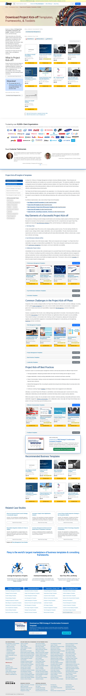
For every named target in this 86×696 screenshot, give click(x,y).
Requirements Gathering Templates (57, 678)
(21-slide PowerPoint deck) (42, 202)
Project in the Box (43, 57)
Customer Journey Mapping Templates (70, 607)
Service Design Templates (70, 655)
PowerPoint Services (9, 659)
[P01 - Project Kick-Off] (60, 72)
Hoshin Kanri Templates (40, 664)
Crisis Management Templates (26, 671)
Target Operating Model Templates (72, 671)
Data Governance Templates (41, 645)
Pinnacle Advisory (72, 57)
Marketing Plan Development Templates (13, 605)
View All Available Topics (67, 612)
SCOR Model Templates (70, 649)
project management (37, 305)
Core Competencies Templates (12, 607)
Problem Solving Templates (55, 667)
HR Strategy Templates (48, 605)
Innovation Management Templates (42, 673)
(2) (33, 31)
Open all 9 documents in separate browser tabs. (37, 113)
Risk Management (10, 218)
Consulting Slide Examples (40, 687)
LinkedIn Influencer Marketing (11, 671)
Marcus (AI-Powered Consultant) (11, 668)
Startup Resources (69, 687)
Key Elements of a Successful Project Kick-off (14, 186)
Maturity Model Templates (49, 612)
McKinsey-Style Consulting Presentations (58, 690)
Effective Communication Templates (51, 598)
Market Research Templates (56, 649)
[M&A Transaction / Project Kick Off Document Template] (60, 48)
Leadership (9, 211)
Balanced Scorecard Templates (31, 612)
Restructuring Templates (70, 645)
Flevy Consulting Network (10, 658)
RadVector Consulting (73, 341)
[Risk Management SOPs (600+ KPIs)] (60, 331)
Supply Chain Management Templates (32, 593)
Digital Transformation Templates (69, 595)
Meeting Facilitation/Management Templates (58, 655)
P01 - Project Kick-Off (59, 77)
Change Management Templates (50, 590)
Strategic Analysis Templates (71, 659)
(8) (30, 39)
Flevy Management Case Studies (20, 542)
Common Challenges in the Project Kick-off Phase (14, 188)
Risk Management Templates (30, 605)
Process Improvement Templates (56, 668)
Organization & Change (10, 649)
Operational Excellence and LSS (26, 687)
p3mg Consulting (58, 80)
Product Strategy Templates (55, 671)
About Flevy (56, 3)
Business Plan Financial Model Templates (71, 598)
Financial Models (9, 650)
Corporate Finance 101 (59, 58)
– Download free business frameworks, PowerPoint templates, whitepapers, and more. (43, 0)
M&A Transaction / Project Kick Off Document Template (58, 56)
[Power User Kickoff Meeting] (31, 95)
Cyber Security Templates (40, 643)
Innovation (15, 206)
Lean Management (54, 686)
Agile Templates (23, 645)
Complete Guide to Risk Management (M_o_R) (32, 338)
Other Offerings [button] (48, 3)
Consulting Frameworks (10, 652)
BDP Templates (23, 649)
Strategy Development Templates (12, 600)
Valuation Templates (69, 674)
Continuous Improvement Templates (27, 664)
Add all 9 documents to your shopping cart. (35, 114)
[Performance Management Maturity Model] (74, 269)
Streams (7, 656)
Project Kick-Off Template (45, 54)
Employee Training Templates (49, 600)
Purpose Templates (54, 674)
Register (78, 3)
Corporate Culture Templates (49, 595)
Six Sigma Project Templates (71, 656)
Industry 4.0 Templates (40, 668)
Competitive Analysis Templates (26, 662)
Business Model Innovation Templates (27, 652)
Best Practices (10, 200)
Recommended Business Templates (13, 192)
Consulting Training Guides (40, 689)
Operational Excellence (33, 588)
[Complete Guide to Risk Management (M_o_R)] (32, 331)
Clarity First (29, 421)
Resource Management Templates (72, 643)
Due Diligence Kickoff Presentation (30, 55)
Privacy (12, 672)
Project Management (11, 216)
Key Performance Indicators (12, 209)
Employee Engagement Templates (50, 607)
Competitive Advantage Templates (27, 661)
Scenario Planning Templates (71, 653)
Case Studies (38, 686)
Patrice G (28, 81)
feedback (43, 388)
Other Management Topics (71, 588)
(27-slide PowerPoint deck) (46, 211)
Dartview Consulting (31, 341)
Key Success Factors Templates (12, 612)
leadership (27, 321)
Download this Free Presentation (64, 449)
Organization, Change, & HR (52, 588)
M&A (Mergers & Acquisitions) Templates (13, 602)
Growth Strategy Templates (11, 595)
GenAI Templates (39, 658)
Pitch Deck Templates (54, 661)
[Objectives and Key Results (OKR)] (32, 269)
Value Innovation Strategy (70, 689)
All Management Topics (13, 7)
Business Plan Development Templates (28, 653)
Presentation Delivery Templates (69, 590)
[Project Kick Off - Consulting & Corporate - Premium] (31, 72)
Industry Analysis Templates (40, 670)
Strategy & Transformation (14, 588)
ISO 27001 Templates (39, 667)
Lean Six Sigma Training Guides (56, 687)
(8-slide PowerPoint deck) (46, 207)
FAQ (6, 672)
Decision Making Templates (11, 609)
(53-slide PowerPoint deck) (39, 204)
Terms (9, 672)
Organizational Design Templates (50, 593)
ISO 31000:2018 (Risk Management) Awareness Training (45, 338)
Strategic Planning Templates (11, 593)
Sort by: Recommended (74, 41)
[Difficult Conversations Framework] (46, 411)
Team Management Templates (50, 609)
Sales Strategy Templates (70, 652)
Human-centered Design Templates (42, 665)
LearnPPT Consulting (31, 279)
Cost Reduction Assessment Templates (28, 670)
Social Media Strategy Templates (69, 609)
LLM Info (52, 689)
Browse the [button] (37, 3)
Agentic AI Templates (24, 643)
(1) (39, 39)
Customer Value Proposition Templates (27, 677)
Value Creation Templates (70, 677)
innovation (74, 257)
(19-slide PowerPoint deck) (39, 209)
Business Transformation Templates (27, 656)
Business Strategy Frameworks (41, 684)
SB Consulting (58, 341)
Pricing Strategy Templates (11, 598)
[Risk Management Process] (74, 331)
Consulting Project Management (13, 202)
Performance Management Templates (13, 590)
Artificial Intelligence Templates (69, 593)
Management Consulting (25, 690)
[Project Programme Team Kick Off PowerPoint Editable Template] (45, 72)
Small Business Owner (70, 686)
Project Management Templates (31, 595)
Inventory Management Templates (42, 674)
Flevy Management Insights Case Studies (14, 195)
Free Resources (53, 684)
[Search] (22, 4)
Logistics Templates (54, 645)
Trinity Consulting (58, 279)
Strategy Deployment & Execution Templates (73, 664)
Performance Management (12, 213)
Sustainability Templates (70, 670)
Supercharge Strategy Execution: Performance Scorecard (60, 276)
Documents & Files (29, 58)
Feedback (9, 206)
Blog (15, 672)
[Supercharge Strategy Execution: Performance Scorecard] (60, 269)
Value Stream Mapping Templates (72, 678)
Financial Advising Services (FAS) (42, 690)
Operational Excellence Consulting (48, 341)
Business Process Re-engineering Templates (33, 602)
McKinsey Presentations (67, 600)
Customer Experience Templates (69, 605)
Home (6, 7)
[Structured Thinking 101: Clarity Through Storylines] (32, 411)
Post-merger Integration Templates (31, 607)
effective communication (42, 398)
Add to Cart (31, 62)
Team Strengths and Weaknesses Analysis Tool (73, 79)
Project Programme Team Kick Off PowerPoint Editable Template (45, 79)
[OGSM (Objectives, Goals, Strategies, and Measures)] (46, 269)
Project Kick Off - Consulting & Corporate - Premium (31, 79)
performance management (35, 245)
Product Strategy (69, 684)
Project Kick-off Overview (11, 184)
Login (72, 3)
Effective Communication (12, 204)
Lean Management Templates (30, 598)
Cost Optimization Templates (26, 668)
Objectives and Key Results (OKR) (30, 276)
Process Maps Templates (55, 670)
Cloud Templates (24, 659)
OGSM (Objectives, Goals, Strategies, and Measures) (45, 276)
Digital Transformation (10, 646)
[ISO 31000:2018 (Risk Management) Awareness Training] (46, 331)
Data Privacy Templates (40, 646)
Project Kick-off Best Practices (12, 190)
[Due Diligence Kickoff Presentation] (31, 48)
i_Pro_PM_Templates (44, 81)
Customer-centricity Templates (26, 678)
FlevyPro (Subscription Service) (11, 655)
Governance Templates (40, 659)
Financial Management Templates (69, 602)
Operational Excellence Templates (31, 590)
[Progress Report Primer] (60, 411)
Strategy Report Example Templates (72, 667)
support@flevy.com (13, 674)
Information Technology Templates (42, 671)
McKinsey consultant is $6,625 (15, 84)
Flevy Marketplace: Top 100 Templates (12, 643)
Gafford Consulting (29, 104)
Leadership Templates (48, 602)
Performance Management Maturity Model (73, 276)
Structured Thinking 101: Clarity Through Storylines (31, 418)
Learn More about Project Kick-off (14, 76)
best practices (34, 314)
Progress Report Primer (59, 417)
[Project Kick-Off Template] (45, 48)
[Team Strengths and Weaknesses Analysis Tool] (74, 72)
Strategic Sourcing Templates (30, 609)
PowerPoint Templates (10, 653)
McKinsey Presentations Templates (57, 653)
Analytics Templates (24, 646)
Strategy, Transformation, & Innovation (27, 684)
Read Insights (76, 263)
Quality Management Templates (31, 600)
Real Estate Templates (55, 677)
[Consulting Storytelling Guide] (74, 411)
